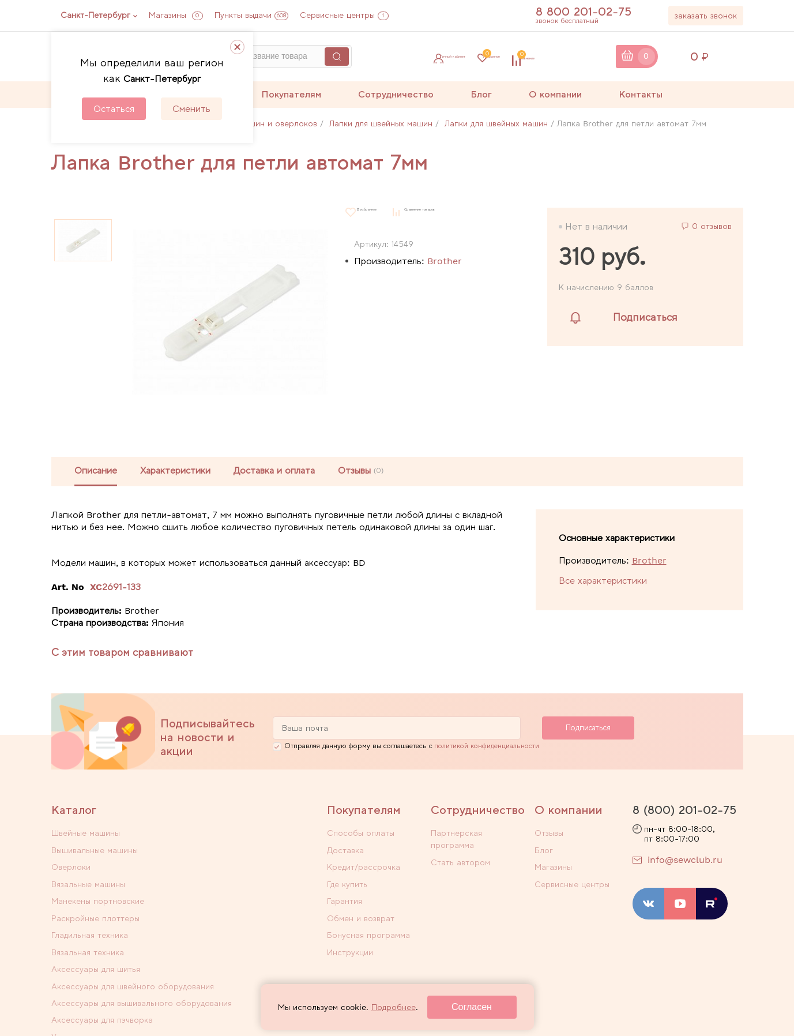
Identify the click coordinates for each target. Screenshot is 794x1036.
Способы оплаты (360, 834)
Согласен (471, 1007)
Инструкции (350, 939)
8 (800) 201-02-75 (684, 811)
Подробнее (393, 1007)
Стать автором (460, 849)
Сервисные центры (344, 15)
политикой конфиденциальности (486, 748)
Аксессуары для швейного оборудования (238, 900)
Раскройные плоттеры (230, 864)
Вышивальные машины (229, 834)
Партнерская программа (479, 834)
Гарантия (344, 894)
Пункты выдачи (251, 15)
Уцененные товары (88, 949)
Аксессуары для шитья (95, 894)
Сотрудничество (396, 94)
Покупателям (291, 94)
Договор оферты (562, 1005)
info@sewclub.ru (685, 860)
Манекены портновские (97, 864)
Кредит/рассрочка (363, 864)
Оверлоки (71, 849)
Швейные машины (85, 834)
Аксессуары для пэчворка (237, 921)
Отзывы (549, 834)
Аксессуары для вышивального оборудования (112, 928)
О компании (555, 94)
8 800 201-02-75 (590, 11)
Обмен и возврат (360, 909)
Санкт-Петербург (95, 15)
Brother (444, 261)
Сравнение (579, 56)
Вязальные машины (223, 849)
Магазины (176, 15)
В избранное (382, 212)
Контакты (641, 94)
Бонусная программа (368, 924)
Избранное (502, 56)
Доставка (345, 849)
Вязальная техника (222, 879)
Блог (481, 94)
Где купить (347, 879)
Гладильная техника (89, 879)
